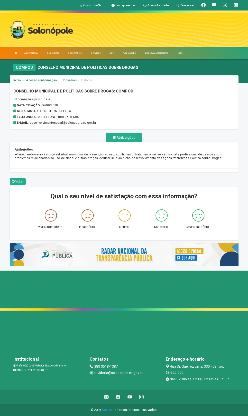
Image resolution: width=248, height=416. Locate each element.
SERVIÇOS (97, 53)
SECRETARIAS (75, 53)
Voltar (18, 181)
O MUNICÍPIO (54, 53)
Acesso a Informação (41, 80)
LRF (113, 53)
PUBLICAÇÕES (130, 53)
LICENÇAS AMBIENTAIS (157, 53)
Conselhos (69, 80)
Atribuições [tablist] (124, 138)
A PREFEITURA (31, 53)
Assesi (107, 410)
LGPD (180, 53)
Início (17, 80)
